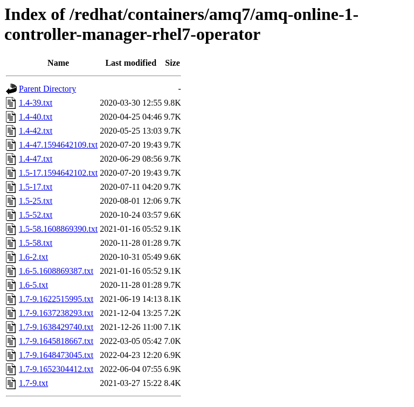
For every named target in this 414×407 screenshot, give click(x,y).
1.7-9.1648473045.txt (56, 355)
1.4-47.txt (35, 158)
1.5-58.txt (35, 242)
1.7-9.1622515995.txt (56, 298)
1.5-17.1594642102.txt (58, 172)
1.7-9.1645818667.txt (56, 341)
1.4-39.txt (35, 102)
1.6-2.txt (33, 256)
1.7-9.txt (33, 383)
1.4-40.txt (35, 116)
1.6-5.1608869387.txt (56, 270)
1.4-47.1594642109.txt (58, 144)
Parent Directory (47, 88)
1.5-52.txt (35, 214)
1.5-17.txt (35, 186)
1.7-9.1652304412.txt (56, 369)
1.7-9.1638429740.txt (56, 327)
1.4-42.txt (35, 130)
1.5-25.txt (35, 200)
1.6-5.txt (33, 284)
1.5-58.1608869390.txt (58, 228)
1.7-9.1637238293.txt (56, 313)
